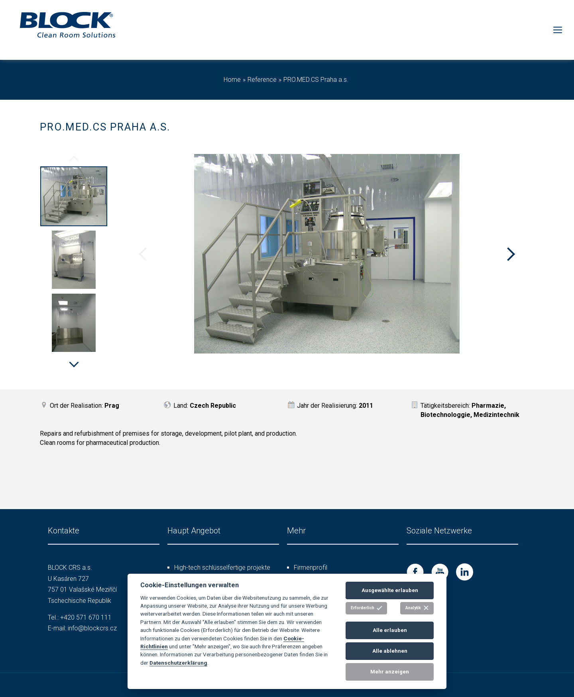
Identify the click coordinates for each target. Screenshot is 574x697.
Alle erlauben (390, 630)
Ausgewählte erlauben (390, 590)
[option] (74, 197)
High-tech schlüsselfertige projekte (222, 567)
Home (232, 79)
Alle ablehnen (389, 651)
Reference (262, 79)
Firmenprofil (310, 567)
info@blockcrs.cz (92, 628)
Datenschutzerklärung (178, 662)
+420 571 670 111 (86, 617)
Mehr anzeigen (389, 672)
